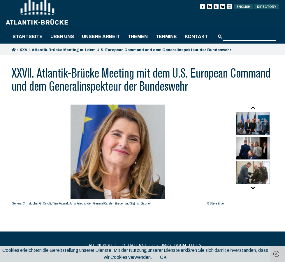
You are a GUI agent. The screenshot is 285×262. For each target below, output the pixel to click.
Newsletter (111, 245)
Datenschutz (143, 245)
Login (195, 245)
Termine (166, 36)
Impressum (174, 245)
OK (163, 257)
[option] (118, 156)
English (243, 6)
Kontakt (196, 36)
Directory (266, 6)
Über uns (62, 36)
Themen (138, 36)
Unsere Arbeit (101, 36)
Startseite (28, 36)
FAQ (90, 245)
